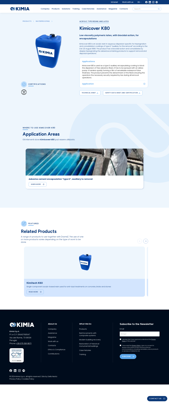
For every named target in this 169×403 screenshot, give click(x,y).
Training (71, 8)
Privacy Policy (136, 364)
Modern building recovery (90, 358)
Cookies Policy (28, 397)
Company (39, 8)
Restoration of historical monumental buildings (89, 363)
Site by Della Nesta (49, 395)
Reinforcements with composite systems (87, 352)
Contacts (120, 8)
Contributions (53, 372)
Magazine (109, 8)
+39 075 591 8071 (23, 362)
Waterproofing (43, 21)
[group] (37, 173)
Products (50, 8)
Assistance (97, 8)
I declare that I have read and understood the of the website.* (139, 358)
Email (122, 347)
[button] (139, 249)
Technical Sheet (90, 93)
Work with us (127, 2)
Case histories (83, 8)
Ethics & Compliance (56, 368)
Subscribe (128, 375)
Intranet (114, 2)
